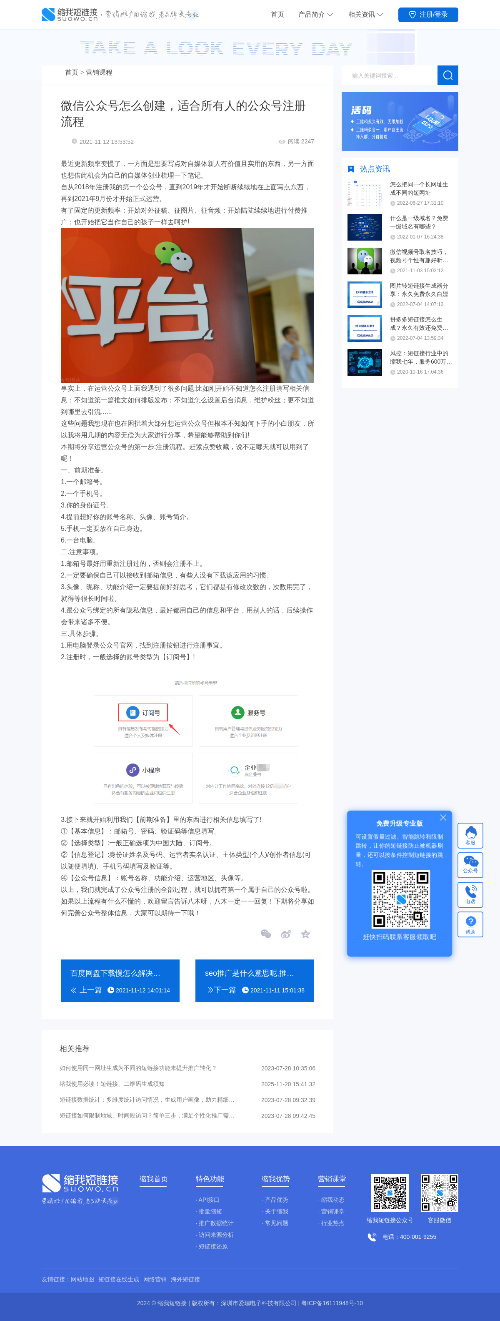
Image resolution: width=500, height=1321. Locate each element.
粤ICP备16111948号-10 (332, 1303)
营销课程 (99, 72)
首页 (277, 14)
